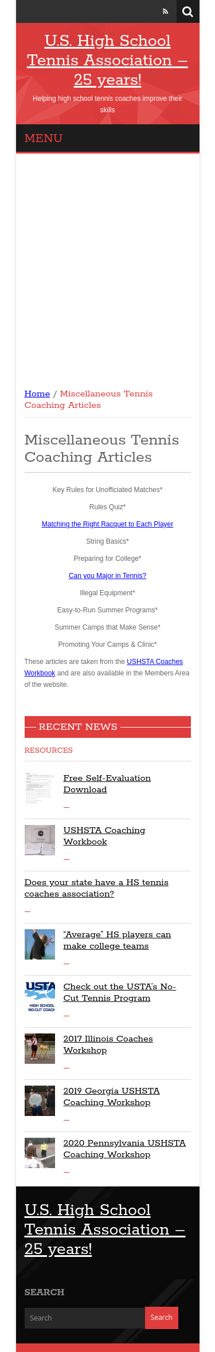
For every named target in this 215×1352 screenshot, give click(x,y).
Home (37, 394)
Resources (49, 750)
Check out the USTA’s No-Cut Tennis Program (120, 992)
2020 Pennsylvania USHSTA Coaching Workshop (125, 1149)
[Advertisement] (107, 266)
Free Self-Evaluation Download (107, 784)
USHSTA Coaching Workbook (105, 836)
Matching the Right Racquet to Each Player (107, 524)
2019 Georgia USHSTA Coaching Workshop (112, 1097)
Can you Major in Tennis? (107, 576)
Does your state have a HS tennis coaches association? (97, 888)
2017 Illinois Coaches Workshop (108, 1044)
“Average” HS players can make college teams (117, 940)
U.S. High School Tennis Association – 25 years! (107, 61)
